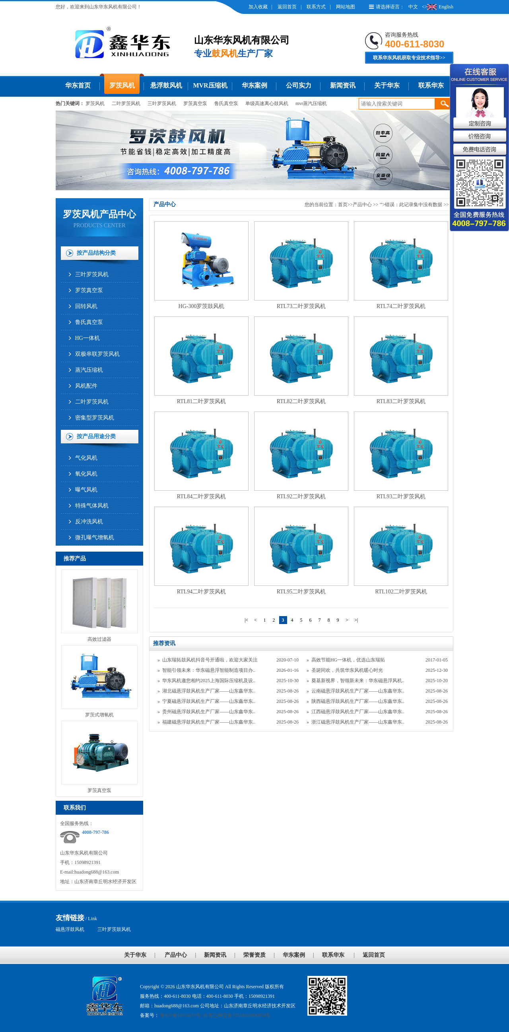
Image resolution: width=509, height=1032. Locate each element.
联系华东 (431, 85)
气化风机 (86, 458)
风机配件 (86, 386)
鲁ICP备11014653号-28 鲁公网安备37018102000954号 (214, 1015)
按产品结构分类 (96, 253)
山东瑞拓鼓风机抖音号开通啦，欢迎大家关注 (210, 660)
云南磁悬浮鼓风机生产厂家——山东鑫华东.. (357, 691)
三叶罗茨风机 (162, 103)
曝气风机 (86, 490)
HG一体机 (87, 338)
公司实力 (298, 85)
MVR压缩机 (210, 85)
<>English (437, 7)
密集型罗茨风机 (94, 418)
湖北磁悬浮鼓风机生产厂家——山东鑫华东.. (208, 691)
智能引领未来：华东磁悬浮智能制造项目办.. (208, 670)
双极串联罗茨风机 (97, 354)
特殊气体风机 (92, 506)
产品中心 (362, 204)
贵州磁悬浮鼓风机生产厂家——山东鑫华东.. (208, 711)
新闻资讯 (343, 85)
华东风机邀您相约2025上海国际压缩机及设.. (208, 680)
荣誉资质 (254, 955)
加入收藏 (258, 7)
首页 (343, 204)
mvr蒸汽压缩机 (311, 103)
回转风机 (86, 306)
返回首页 (287, 7)
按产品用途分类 (96, 436)
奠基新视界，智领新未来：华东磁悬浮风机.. (357, 680)
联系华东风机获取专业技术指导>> (409, 57)
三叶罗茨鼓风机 (114, 929)
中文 (413, 7)
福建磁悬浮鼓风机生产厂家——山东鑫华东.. (208, 722)
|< (246, 620)
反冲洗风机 (89, 522)
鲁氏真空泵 (226, 103)
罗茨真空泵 (195, 103)
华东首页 (78, 85)
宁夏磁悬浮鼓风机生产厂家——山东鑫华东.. (208, 701)
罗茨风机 (122, 85)
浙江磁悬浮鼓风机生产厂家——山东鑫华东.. (357, 722)
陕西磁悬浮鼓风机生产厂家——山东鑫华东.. (357, 701)
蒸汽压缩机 (89, 370)
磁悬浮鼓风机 (70, 929)
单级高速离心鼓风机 (266, 103)
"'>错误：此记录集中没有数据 (412, 204)
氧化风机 (86, 474)
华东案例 (254, 85)
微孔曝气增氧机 (94, 537)
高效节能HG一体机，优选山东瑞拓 (348, 660)
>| (356, 620)
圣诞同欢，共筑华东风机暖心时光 (347, 670)
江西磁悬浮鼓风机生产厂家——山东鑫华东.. (357, 711)
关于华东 (387, 85)
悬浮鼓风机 (166, 85)
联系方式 (316, 7)
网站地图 (345, 7)
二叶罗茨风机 (126, 103)
